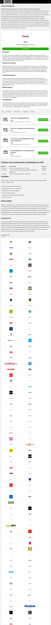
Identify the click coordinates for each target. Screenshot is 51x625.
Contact (19, 610)
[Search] (49, 2)
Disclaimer (20, 605)
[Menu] (1, 2)
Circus (26, 16)
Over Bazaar (20, 609)
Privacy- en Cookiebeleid (23, 606)
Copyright (20, 607)
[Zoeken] (48, 607)
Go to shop (25, 48)
